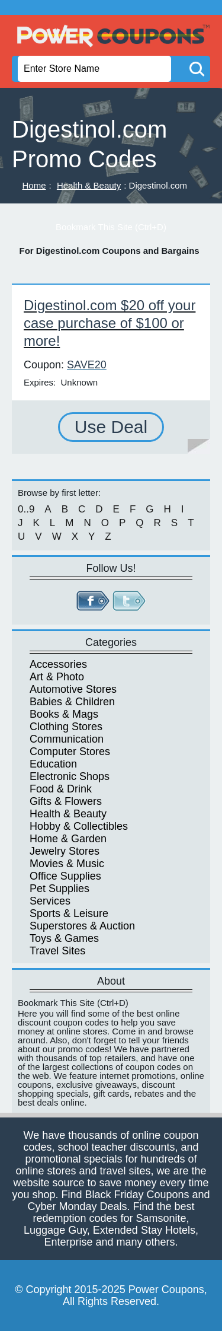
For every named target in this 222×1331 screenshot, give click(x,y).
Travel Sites (57, 951)
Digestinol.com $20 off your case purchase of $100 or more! (109, 323)
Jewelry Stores (64, 851)
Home (34, 185)
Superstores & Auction (82, 926)
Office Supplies (65, 876)
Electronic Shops (70, 776)
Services (50, 901)
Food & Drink (61, 789)
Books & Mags (64, 714)
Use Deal (111, 427)
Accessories (58, 664)
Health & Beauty (89, 185)
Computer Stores (70, 751)
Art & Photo (57, 677)
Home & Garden (68, 839)
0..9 (26, 509)
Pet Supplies (59, 888)
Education (53, 764)
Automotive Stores (73, 689)
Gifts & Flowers (66, 801)
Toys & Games (64, 938)
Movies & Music (67, 864)
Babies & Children (72, 702)
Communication (67, 739)
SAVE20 (87, 365)
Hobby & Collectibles (79, 826)
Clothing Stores (66, 727)
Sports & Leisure (69, 913)
